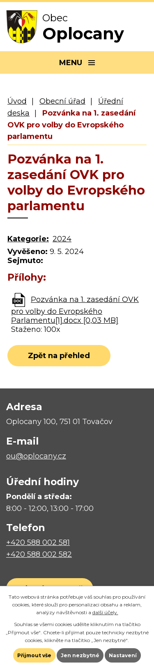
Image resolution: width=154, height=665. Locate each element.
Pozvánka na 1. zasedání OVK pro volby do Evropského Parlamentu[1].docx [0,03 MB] (75, 310)
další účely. (105, 612)
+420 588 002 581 (38, 542)
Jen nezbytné (80, 655)
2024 (62, 238)
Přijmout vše (34, 655)
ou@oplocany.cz (36, 456)
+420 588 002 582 (39, 554)
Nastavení (123, 655)
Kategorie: (28, 238)
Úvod (17, 101)
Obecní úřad (62, 101)
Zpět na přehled (59, 355)
